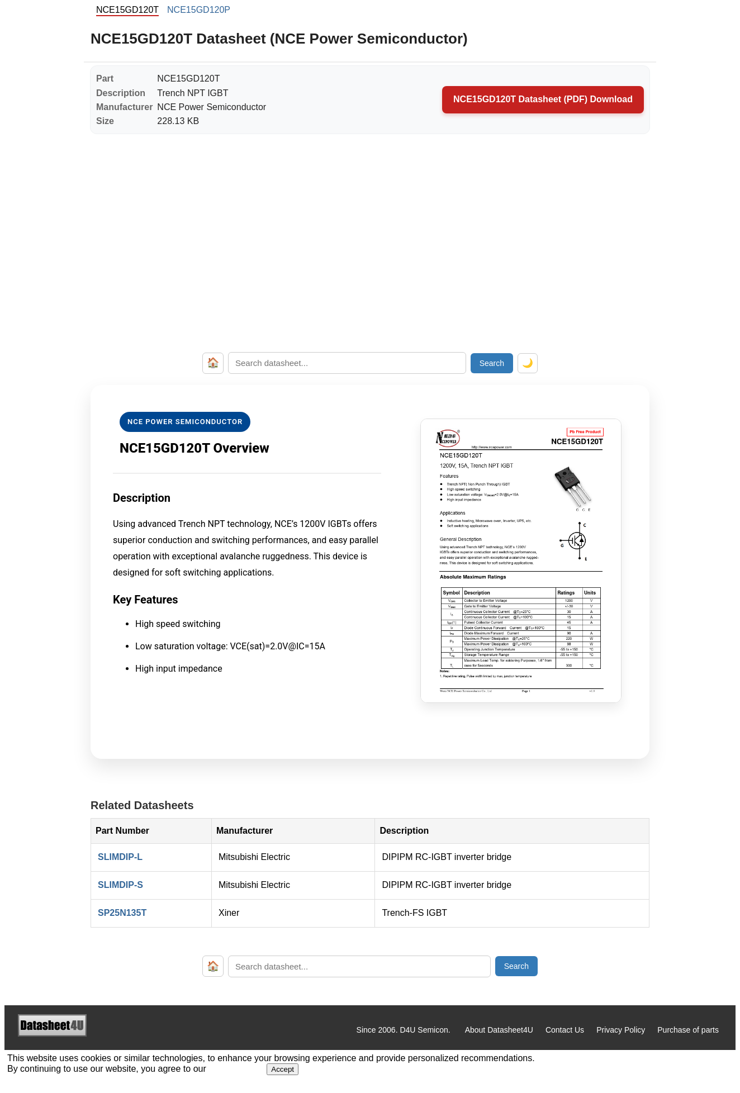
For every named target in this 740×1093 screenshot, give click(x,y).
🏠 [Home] (213, 362)
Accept (282, 1069)
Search (492, 363)
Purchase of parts (688, 1029)
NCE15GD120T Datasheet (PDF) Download (543, 99)
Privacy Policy (620, 1029)
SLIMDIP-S (120, 885)
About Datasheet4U (499, 1029)
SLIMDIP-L (120, 857)
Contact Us (564, 1029)
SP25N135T (122, 913)
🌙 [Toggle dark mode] (527, 363)
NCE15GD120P (198, 10)
